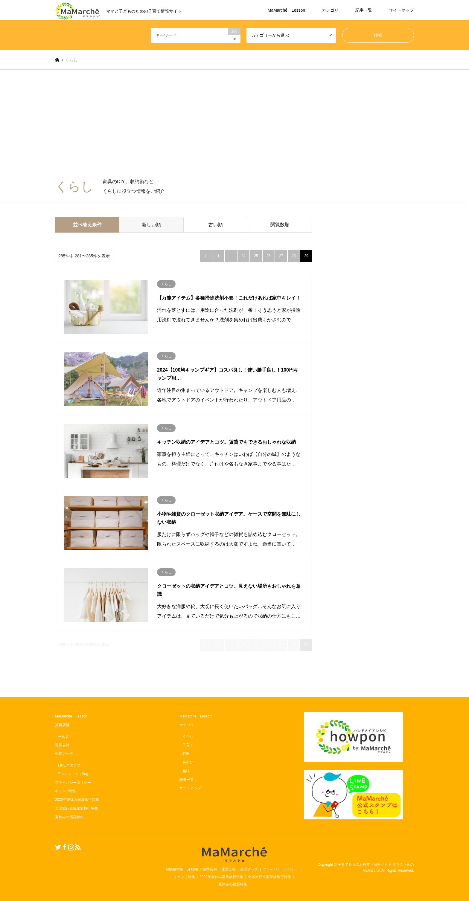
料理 (186, 754)
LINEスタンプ (69, 765)
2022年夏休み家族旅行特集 (77, 800)
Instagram (70, 847)
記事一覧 (363, 10)
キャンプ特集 (66, 791)
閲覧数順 (280, 224)
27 (281, 256)
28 (294, 256)
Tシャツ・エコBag (73, 774)
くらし (187, 736)
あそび (187, 762)
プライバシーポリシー (73, 783)
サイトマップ (401, 10)
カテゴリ (330, 10)
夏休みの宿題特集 (69, 817)
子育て (187, 745)
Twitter (57, 847)
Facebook (64, 847)
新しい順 (151, 224)
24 (243, 256)
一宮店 (63, 736)
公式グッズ (64, 754)
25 (256, 256)
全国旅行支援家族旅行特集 (76, 808)
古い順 (215, 224)
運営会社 (62, 745)
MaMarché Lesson (286, 10)
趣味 (186, 771)
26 (268, 256)
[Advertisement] (234, 126)
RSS (77, 847)
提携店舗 (62, 725)
